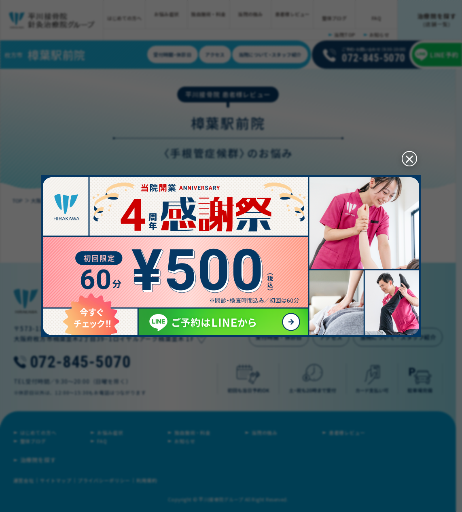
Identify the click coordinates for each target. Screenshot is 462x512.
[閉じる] (406, 154)
